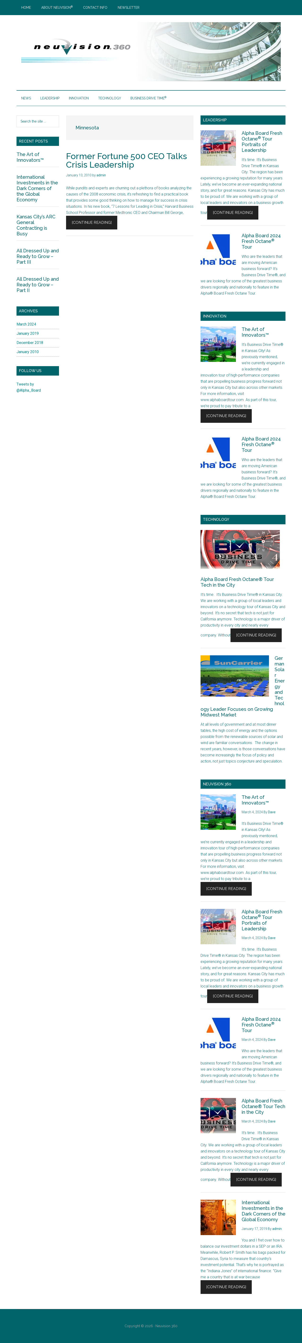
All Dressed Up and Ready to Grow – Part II (38, 284)
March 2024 (26, 324)
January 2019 (28, 333)
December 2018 (30, 342)
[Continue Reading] (92, 222)
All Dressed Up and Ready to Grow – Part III (38, 256)
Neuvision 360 (166, 1326)
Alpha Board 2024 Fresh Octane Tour (261, 241)
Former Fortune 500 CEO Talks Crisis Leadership (126, 160)
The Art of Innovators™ (255, 332)
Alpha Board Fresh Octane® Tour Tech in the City (263, 1106)
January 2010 (28, 352)
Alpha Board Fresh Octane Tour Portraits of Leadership (262, 141)
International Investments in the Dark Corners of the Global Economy (263, 1211)
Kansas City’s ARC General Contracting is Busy (36, 225)
